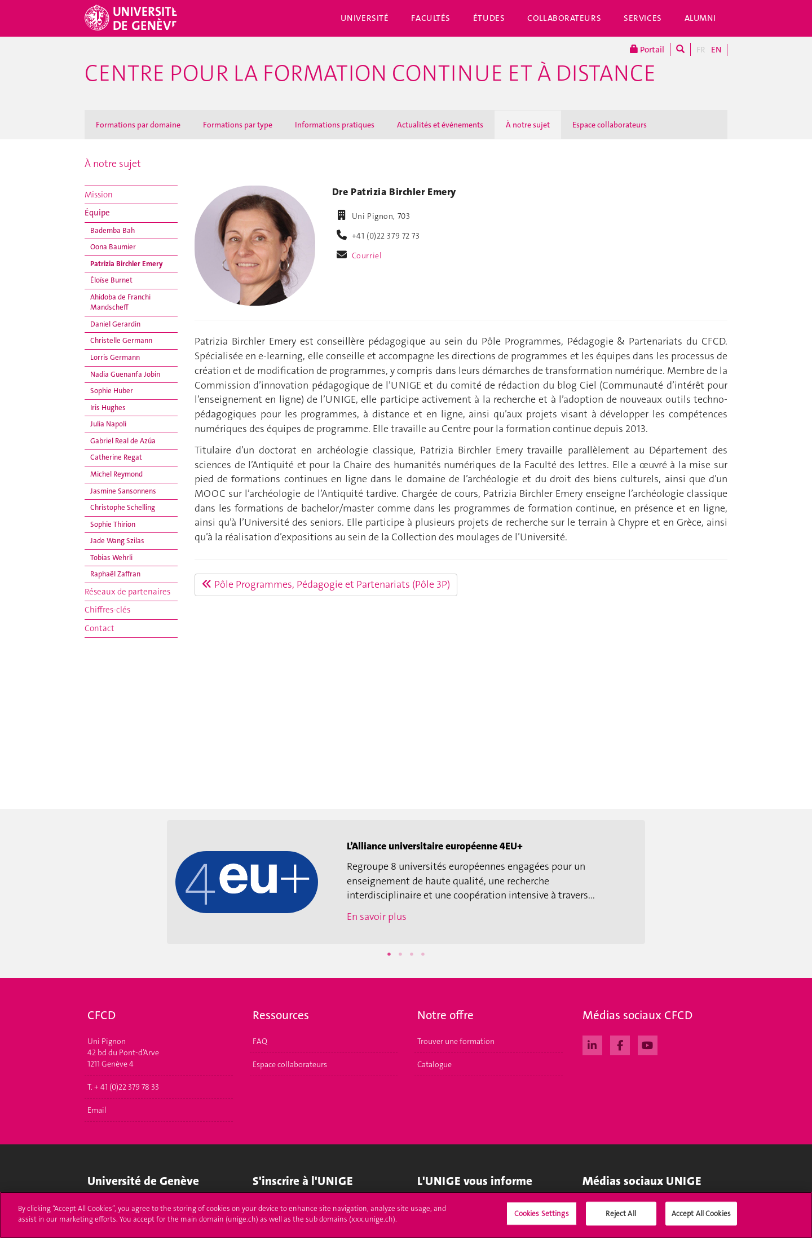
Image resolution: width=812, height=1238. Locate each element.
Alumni (700, 18)
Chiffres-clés (107, 609)
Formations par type (237, 125)
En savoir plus (377, 916)
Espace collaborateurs (609, 125)
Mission (99, 194)
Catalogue (434, 1064)
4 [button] (423, 954)
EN (716, 49)
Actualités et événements (440, 125)
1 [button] (389, 954)
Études (489, 18)
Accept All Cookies (701, 1217)
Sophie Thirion (112, 524)
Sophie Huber (111, 390)
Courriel (367, 255)
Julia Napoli (108, 424)
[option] (406, 882)
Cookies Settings (541, 1217)
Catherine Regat (116, 457)
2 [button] (400, 954)
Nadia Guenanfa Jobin (125, 374)
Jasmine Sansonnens (123, 491)
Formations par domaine (138, 125)
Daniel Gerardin (115, 324)
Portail (647, 49)
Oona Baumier (113, 247)
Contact (99, 628)
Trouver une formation (456, 1041)
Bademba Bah (112, 230)
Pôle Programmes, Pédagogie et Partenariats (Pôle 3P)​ (326, 584)
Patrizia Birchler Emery (126, 263)
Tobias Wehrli (111, 557)
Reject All (621, 1217)
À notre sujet (528, 125)
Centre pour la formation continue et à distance (370, 73)
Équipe (97, 212)
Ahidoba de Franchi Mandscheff (120, 302)
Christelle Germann (121, 340)
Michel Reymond (116, 474)
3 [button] (411, 954)
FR (700, 49)
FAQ (260, 1041)
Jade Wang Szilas (117, 540)
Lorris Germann (115, 357)
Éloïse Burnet (111, 280)
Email (97, 1110)
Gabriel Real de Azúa (123, 441)
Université (365, 18)
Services (643, 18)
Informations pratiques (334, 125)
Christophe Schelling (122, 507)
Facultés (431, 18)
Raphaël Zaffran (115, 574)
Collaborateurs (564, 18)
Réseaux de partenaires (127, 591)
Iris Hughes (108, 407)
